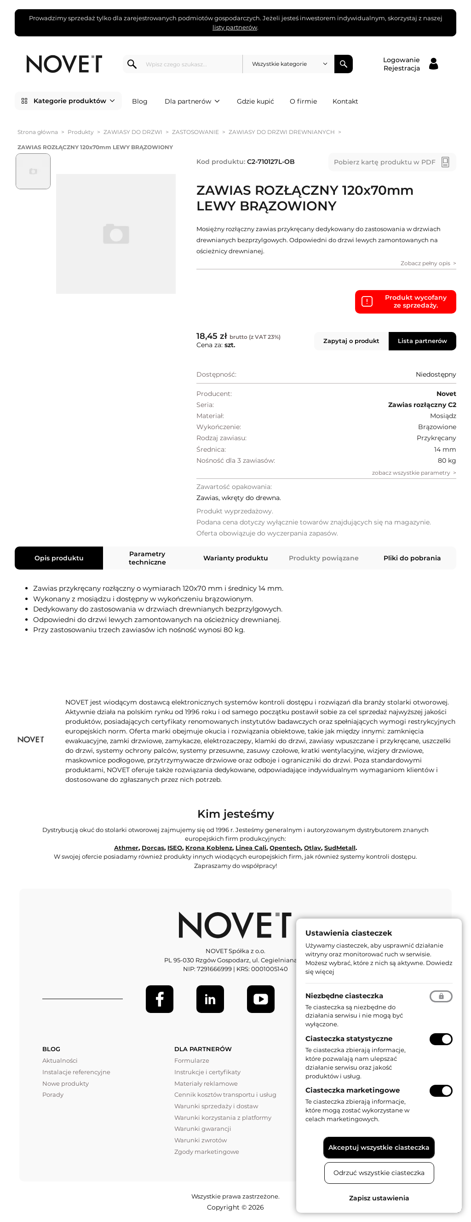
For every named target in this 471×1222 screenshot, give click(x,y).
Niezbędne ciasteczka (344, 995)
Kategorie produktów (74, 100)
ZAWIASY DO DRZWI (132, 131)
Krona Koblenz (208, 847)
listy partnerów (235, 27)
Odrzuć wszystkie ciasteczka (379, 1173)
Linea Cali (251, 847)
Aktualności (60, 1060)
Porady (52, 1094)
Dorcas (153, 847)
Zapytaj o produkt (351, 340)
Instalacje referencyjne (76, 1072)
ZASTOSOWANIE (195, 131)
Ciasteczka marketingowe (352, 1090)
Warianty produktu (235, 558)
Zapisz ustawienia (379, 1198)
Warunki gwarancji (202, 1128)
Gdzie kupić (255, 101)
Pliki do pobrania (412, 558)
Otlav (312, 847)
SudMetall (340, 847)
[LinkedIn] (210, 999)
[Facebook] (159, 999)
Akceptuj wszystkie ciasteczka (379, 1147)
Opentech (285, 847)
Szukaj (343, 64)
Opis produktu (59, 558)
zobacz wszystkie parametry (411, 472)
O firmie (303, 101)
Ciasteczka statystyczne (348, 1038)
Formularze (191, 1060)
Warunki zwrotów (200, 1140)
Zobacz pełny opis (425, 263)
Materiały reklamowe (206, 1083)
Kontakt (345, 101)
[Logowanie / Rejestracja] (410, 64)
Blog (140, 101)
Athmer (126, 847)
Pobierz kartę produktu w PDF (385, 162)
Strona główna (37, 131)
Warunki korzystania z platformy (222, 1117)
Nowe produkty (65, 1083)
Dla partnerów (192, 101)
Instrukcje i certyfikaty (207, 1072)
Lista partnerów (422, 340)
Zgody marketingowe (206, 1151)
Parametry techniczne (147, 558)
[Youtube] (261, 999)
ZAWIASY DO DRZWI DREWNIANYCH (282, 131)
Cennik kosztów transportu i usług (225, 1094)
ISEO (174, 847)
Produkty (81, 131)
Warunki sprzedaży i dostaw (216, 1106)
